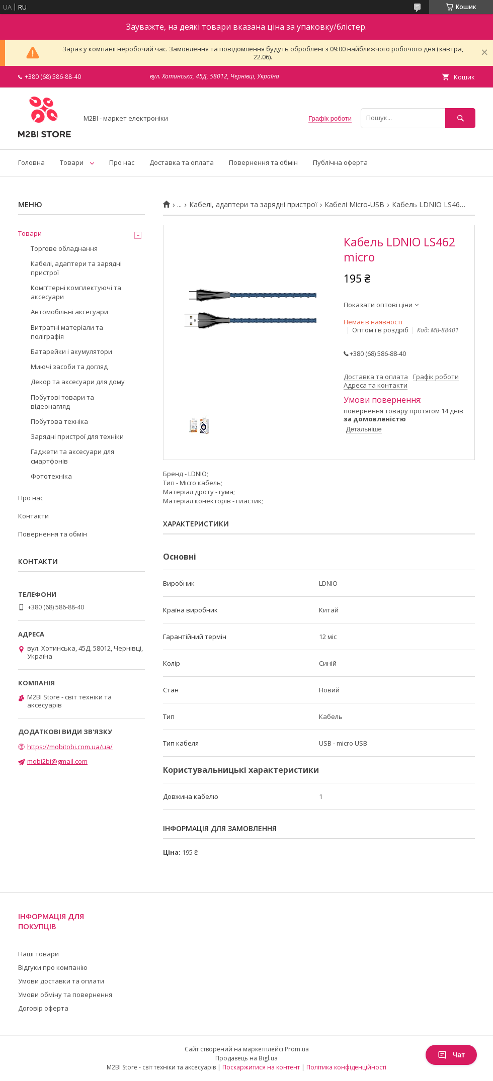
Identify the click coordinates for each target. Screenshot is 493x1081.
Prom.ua (297, 1049)
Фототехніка (51, 476)
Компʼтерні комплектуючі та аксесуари (76, 292)
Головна (31, 162)
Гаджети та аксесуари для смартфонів (72, 456)
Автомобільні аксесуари (69, 311)
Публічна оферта (340, 162)
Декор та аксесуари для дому (78, 381)
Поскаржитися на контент (261, 1067)
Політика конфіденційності (346, 1067)
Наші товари (38, 953)
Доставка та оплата (181, 162)
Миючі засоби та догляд (69, 366)
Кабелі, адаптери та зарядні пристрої (253, 205)
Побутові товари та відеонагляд (62, 402)
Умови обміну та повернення (65, 994)
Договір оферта (43, 1008)
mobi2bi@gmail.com (57, 761)
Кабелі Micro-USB (354, 205)
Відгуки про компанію (53, 967)
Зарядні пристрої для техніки (77, 436)
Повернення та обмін (263, 162)
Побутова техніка (59, 421)
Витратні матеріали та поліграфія (67, 332)
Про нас (121, 162)
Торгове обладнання (64, 248)
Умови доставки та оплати (61, 980)
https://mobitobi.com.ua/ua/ (70, 747)
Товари (72, 162)
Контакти (33, 515)
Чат (451, 1054)
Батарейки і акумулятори (71, 351)
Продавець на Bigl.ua (246, 1058)
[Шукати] (460, 118)
